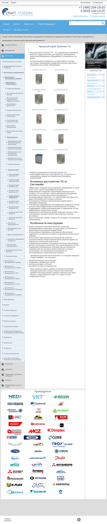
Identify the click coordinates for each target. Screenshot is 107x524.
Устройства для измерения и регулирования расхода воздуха (14, 331)
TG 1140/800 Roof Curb (61, 149)
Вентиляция (7, 56)
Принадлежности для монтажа (14, 229)
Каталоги (16, 24)
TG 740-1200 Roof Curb (61, 129)
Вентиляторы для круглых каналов (15, 94)
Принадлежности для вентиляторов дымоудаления (14, 153)
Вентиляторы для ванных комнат (15, 131)
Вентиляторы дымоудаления (11, 126)
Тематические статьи (74, 521)
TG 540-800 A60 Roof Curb (38, 90)
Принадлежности (12, 137)
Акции (53, 519)
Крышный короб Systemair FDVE (14, 180)
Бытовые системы (11, 256)
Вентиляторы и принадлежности (14, 72)
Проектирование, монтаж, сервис (12, 385)
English (13, 2)
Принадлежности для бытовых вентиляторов (15, 158)
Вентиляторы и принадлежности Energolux (13, 294)
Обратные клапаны (10, 321)
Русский (5, 2)
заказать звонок (99, 16)
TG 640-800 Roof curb (61, 110)
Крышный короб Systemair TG (14, 196)
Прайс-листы (29, 24)
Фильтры (6, 305)
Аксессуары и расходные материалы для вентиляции (12, 358)
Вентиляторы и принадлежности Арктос (12, 277)
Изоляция (6, 380)
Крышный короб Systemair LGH (14, 185)
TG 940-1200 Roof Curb (39, 149)
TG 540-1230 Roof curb (39, 110)
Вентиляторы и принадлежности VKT (11, 272)
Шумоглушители (9, 299)
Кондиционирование (95, 88)
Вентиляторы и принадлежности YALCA (12, 283)
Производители (72, 519)
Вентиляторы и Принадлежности (11, 83)
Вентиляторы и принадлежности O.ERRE (13, 267)
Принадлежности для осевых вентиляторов (15, 148)
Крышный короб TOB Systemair (15, 212)
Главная (6, 24)
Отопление (7, 370)
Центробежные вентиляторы (11, 104)
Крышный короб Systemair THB (14, 202)
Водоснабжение (95, 80)
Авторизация (98, 2)
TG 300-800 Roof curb (39, 70)
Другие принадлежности (15, 234)
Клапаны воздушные (10, 310)
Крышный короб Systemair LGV (14, 191)
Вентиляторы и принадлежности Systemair (13, 77)
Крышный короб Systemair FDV (14, 175)
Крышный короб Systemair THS (14, 207)
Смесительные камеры (11, 326)
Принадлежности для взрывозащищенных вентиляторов (14, 142)
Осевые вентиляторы (13, 88)
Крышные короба (13, 170)
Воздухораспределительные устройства (13, 67)
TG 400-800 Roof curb (61, 70)
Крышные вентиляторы (14, 110)
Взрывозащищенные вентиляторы (13, 115)
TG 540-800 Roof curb (61, 90)
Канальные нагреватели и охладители (16, 240)
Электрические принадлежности (12, 245)
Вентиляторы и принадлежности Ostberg (12, 261)
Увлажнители (8, 343)
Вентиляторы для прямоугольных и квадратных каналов (13, 99)
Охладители (7, 348)
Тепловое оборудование (11, 315)
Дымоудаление (8, 51)
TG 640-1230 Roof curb (39, 129)
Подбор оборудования (46, 24)
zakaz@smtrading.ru (80, 16)
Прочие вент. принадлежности (13, 223)
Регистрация (85, 2)
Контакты (6, 30)
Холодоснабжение (9, 45)
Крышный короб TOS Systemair (15, 218)
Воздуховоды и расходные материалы (12, 375)
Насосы (95, 91)
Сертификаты (56, 521)
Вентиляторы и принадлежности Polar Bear (13, 288)
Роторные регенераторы (11, 353)
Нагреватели (8, 337)
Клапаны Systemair (14, 164)
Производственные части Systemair (14, 250)
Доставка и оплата (21, 30)
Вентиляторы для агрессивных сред (12, 121)
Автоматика (7, 364)
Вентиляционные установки (12, 61)
